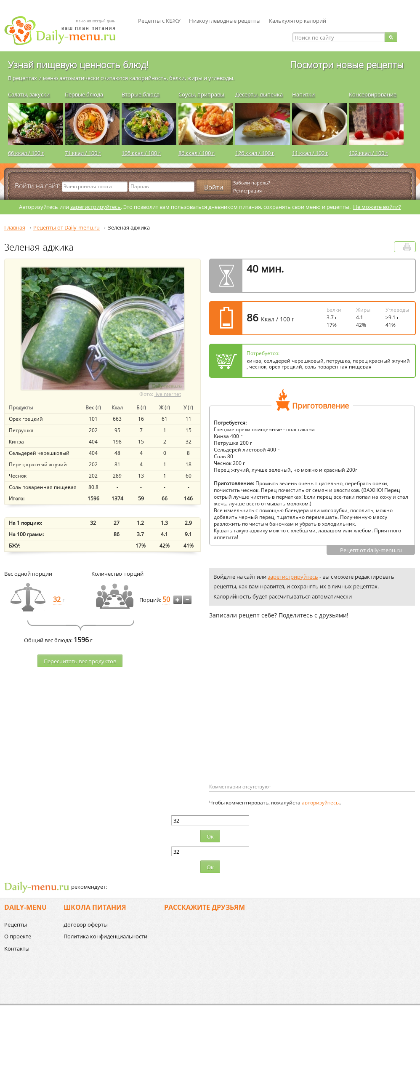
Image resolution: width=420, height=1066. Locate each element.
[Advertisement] (280, 715)
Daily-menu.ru (65, 30)
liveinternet (167, 394)
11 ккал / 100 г (310, 153)
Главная (14, 227)
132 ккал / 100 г (368, 153)
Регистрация (247, 190)
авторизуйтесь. (321, 802)
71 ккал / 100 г (83, 153)
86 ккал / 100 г (196, 153)
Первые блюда (84, 94)
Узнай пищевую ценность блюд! (78, 64)
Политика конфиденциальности (105, 936)
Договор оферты (86, 924)
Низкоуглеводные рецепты (225, 20)
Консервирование (372, 94)
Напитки (303, 94)
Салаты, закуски (29, 94)
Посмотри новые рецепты (347, 64)
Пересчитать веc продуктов (80, 661)
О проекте (17, 936)
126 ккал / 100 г (254, 153)
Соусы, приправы (201, 94)
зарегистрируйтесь (95, 207)
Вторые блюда (140, 94)
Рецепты (15, 924)
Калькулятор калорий (297, 20)
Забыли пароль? (251, 182)
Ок (210, 836)
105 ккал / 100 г (141, 153)
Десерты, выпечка (259, 94)
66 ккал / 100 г (26, 153)
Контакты (16, 948)
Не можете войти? (377, 207)
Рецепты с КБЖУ (159, 20)
